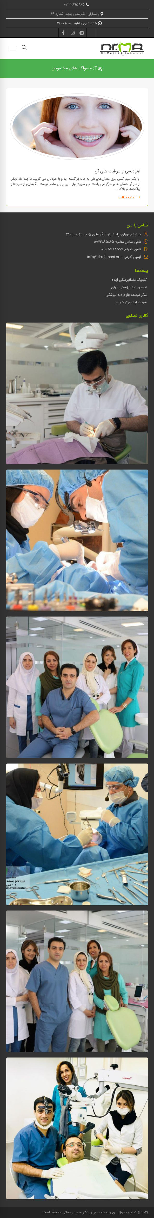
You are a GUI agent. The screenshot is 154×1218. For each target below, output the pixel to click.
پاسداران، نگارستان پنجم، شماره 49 (77, 14)
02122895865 (76, 5)
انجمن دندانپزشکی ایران (129, 287)
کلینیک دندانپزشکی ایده (129, 280)
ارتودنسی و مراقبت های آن (117, 171)
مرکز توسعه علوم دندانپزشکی (126, 295)
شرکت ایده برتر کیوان (131, 302)
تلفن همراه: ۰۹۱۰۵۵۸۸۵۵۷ (121, 249)
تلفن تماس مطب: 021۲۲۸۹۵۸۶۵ (117, 242)
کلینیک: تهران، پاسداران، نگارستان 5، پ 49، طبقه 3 (103, 234)
